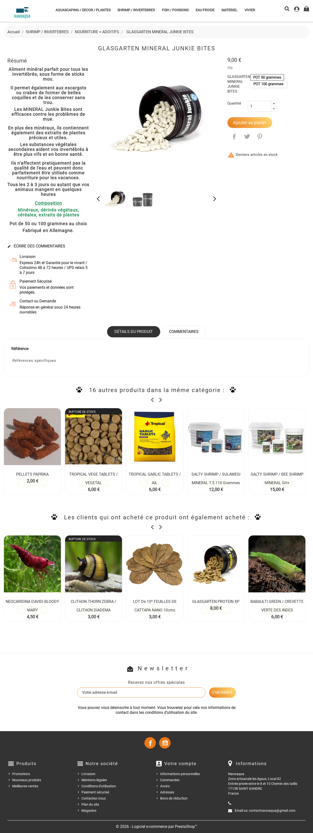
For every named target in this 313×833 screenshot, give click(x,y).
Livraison (88, 774)
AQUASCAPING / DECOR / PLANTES (83, 10)
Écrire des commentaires (36, 246)
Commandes (169, 780)
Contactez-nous (93, 798)
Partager (234, 136)
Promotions (21, 774)
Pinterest (260, 136)
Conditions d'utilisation (98, 786)
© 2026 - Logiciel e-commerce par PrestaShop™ (156, 826)
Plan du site (90, 804)
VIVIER (250, 10)
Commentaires (184, 331)
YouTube (164, 742)
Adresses (167, 792)
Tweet (247, 136)
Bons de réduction (174, 798)
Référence (19, 348)
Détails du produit (133, 331)
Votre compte (180, 763)
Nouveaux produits (26, 780)
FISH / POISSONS (175, 10)
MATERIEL (229, 10)
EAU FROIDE (205, 10)
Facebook (150, 742)
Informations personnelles (180, 774)
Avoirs (165, 786)
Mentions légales (94, 780)
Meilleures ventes (25, 786)
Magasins (88, 810)
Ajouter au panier (249, 122)
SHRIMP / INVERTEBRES (136, 10)
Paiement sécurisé (95, 792)
